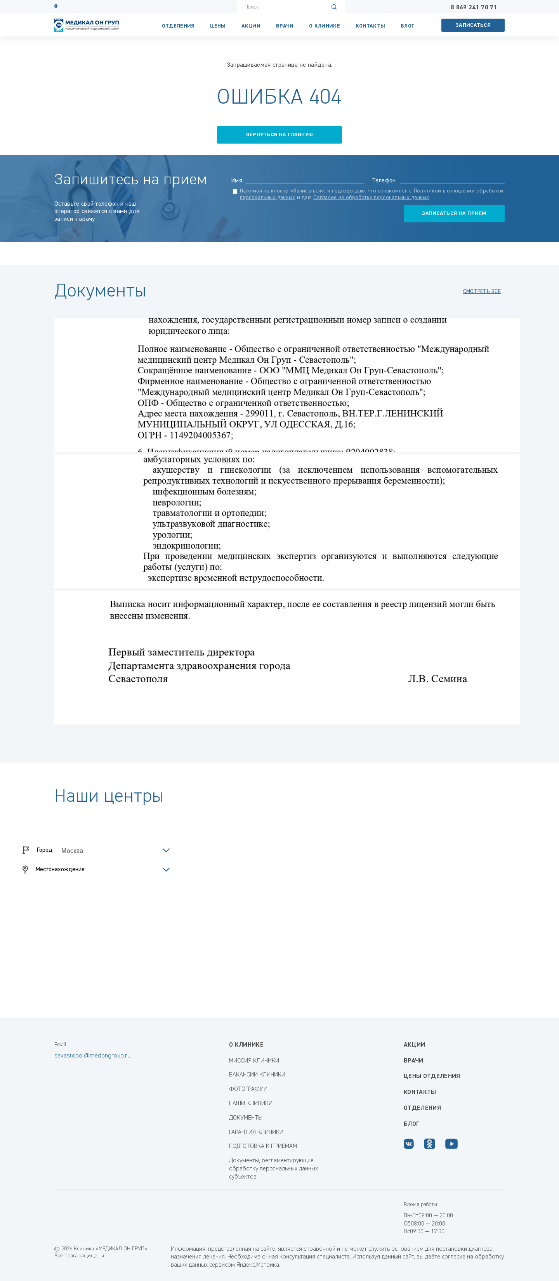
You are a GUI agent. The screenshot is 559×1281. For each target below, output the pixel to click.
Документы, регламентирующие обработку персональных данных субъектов (273, 1169)
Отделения (178, 26)
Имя (236, 181)
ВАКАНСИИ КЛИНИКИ (257, 1075)
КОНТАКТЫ (370, 26)
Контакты (420, 1092)
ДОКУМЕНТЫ (245, 1118)
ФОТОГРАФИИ (248, 1089)
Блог (407, 26)
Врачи (284, 26)
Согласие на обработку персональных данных (371, 197)
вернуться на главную (279, 134)
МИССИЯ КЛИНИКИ (254, 1061)
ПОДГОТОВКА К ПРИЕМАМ (263, 1146)
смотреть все (482, 291)
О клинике (324, 26)
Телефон (384, 181)
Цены (218, 26)
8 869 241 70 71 (474, 8)
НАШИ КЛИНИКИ (251, 1104)
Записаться (473, 25)
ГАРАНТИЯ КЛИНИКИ (256, 1132)
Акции (250, 26)
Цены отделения (432, 1076)
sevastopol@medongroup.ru (92, 1056)
